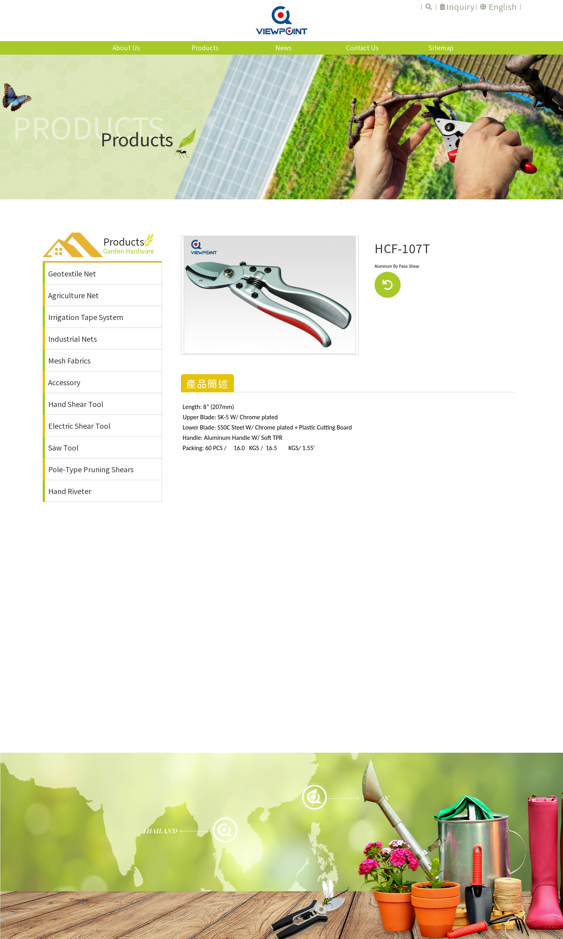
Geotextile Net (72, 273)
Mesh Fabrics (69, 360)
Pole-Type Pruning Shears (91, 469)
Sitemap (441, 47)
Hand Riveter (69, 491)
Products (205, 47)
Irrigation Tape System (85, 317)
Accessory (64, 382)
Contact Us (362, 47)
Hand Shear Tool (75, 404)
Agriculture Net (73, 295)
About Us (126, 47)
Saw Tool (63, 447)
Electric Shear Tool (79, 425)
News (283, 47)
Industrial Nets (72, 338)
